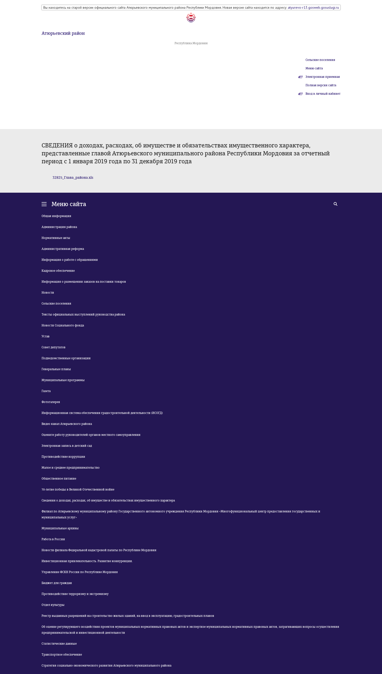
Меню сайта (314, 68)
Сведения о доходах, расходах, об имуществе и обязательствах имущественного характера (108, 500)
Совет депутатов (53, 347)
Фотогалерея (51, 402)
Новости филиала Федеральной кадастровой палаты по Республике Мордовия (99, 550)
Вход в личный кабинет (323, 93)
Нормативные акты (56, 238)
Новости (48, 292)
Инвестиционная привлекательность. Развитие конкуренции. (87, 561)
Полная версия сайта (321, 85)
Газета (46, 391)
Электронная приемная (323, 77)
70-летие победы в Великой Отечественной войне (78, 489)
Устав (46, 336)
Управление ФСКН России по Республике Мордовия (80, 572)
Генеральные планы (56, 369)
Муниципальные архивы (60, 528)
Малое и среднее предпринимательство (71, 467)
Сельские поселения (320, 60)
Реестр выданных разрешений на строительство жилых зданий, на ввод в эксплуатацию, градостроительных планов (128, 616)
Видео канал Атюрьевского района (67, 424)
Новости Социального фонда (63, 325)
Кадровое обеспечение (58, 270)
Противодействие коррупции (63, 456)
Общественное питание (59, 478)
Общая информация (56, 216)
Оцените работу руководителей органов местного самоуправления (91, 435)
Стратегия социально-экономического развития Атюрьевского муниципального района (106, 665)
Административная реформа (63, 249)
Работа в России (53, 539)
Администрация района (59, 227)
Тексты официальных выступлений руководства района (83, 314)
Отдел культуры (53, 605)
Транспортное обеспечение (62, 654)
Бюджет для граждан (57, 583)
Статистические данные (59, 643)
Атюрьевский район (63, 33)
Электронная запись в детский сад (67, 446)
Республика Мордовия (191, 43)
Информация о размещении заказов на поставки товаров (84, 281)
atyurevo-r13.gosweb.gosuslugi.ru (313, 7)
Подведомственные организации (66, 358)
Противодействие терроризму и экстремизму (75, 594)
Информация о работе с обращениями (70, 260)
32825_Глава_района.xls (73, 178)
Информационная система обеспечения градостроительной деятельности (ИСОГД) (102, 413)
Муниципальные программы (63, 380)
